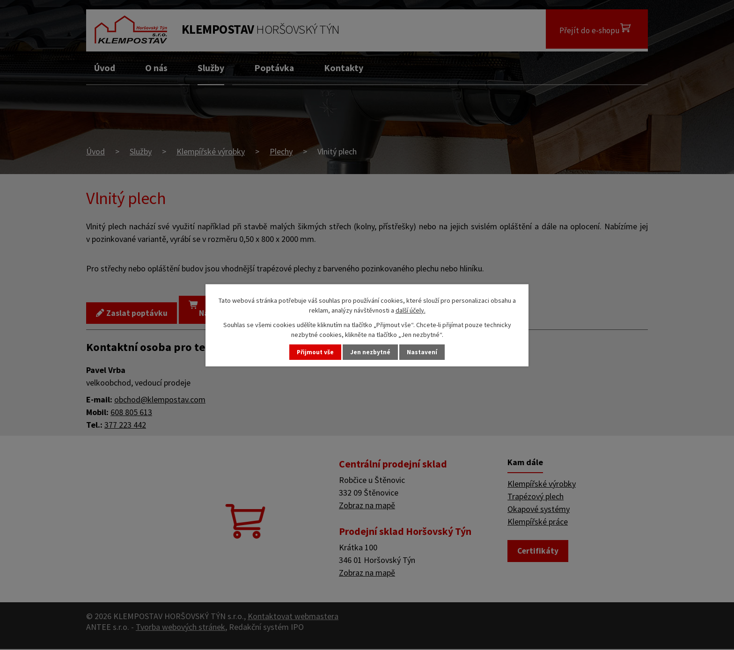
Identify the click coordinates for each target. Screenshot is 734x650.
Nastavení (424, 352)
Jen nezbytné (371, 352)
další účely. (411, 310)
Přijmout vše (313, 352)
